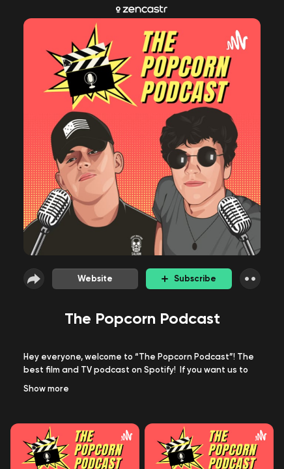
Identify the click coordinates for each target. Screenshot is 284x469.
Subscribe (189, 278)
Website (95, 278)
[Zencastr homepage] (141, 9)
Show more (46, 388)
